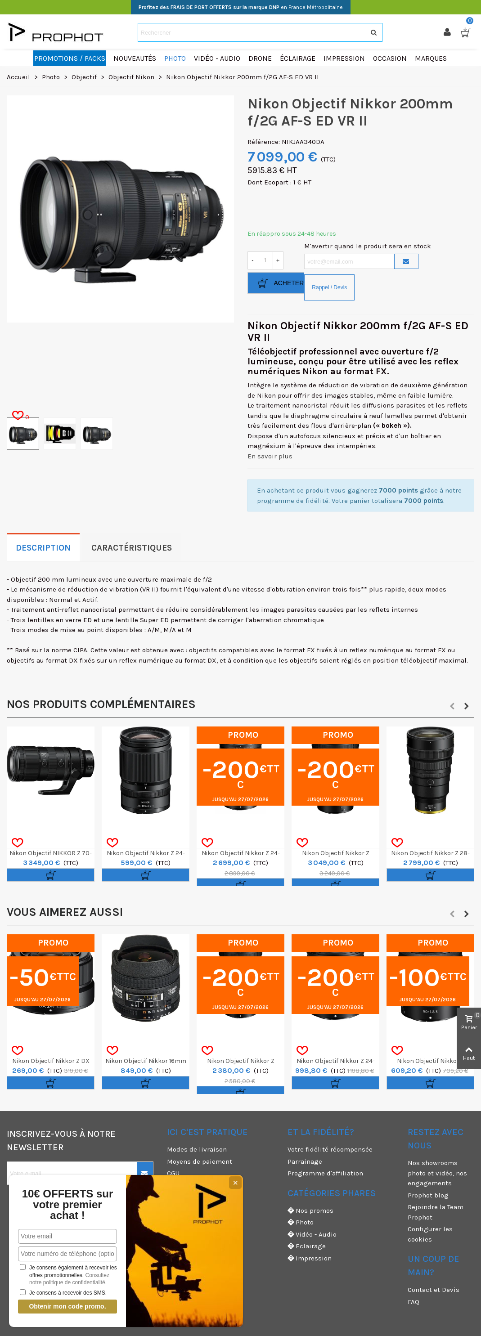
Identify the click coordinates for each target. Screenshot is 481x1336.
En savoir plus (269, 456)
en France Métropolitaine (241, 7)
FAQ (413, 1302)
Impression (310, 1258)
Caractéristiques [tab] (131, 548)
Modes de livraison (197, 1149)
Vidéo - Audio (312, 1234)
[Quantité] (265, 260)
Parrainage (305, 1161)
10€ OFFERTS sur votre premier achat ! (55, 1204)
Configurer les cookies (430, 1234)
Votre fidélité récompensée (330, 1149)
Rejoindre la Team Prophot (435, 1212)
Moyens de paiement (199, 1161)
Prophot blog (428, 1195)
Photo (301, 1222)
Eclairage (307, 1246)
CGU (173, 1173)
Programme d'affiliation (325, 1173)
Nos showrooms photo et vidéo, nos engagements (437, 1173)
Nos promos (310, 1211)
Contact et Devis (433, 1290)
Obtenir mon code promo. (55, 1306)
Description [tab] (43, 548)
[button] (452, 706)
